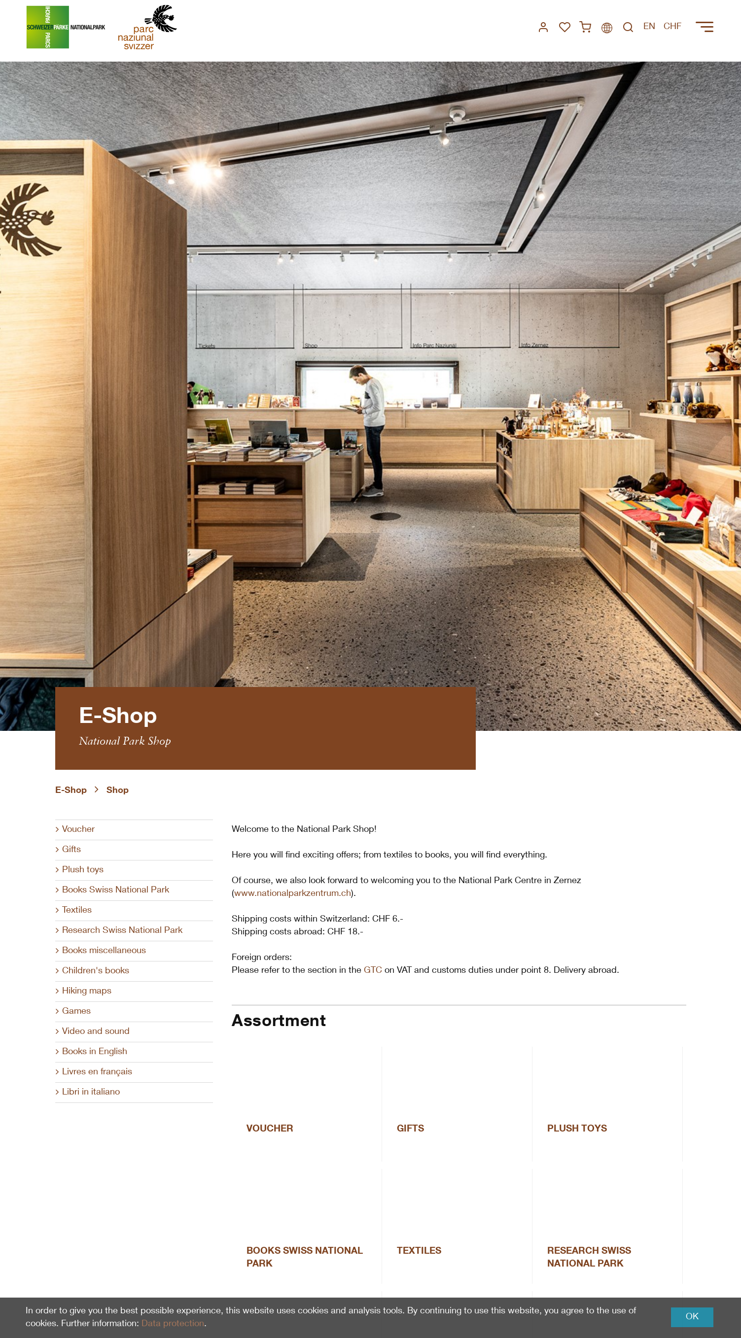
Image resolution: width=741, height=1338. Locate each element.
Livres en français (97, 1072)
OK (692, 1317)
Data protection (172, 1324)
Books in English (94, 1052)
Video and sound (96, 1032)
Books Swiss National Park (115, 890)
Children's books (95, 971)
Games (76, 1011)
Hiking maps (86, 991)
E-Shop (71, 791)
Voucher (78, 829)
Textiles (77, 910)
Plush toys (83, 870)
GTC (373, 970)
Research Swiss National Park (122, 930)
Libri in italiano (91, 1092)
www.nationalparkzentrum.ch (292, 894)
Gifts (71, 850)
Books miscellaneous (104, 951)
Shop (117, 791)
